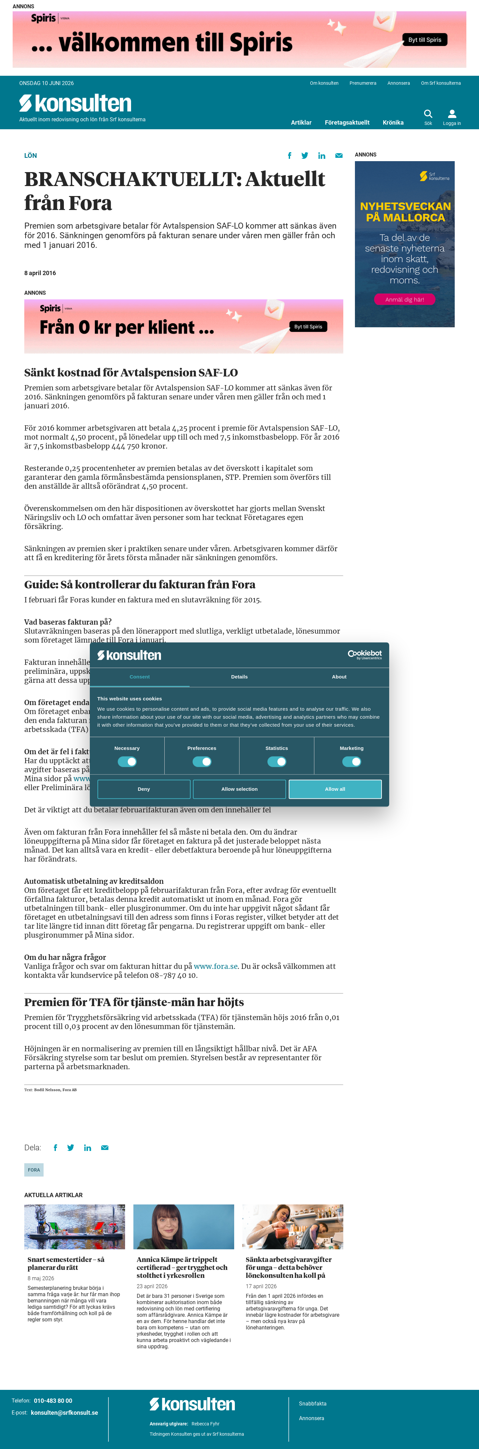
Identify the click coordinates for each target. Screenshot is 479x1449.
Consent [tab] (140, 677)
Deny (144, 789)
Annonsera (399, 83)
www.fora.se (216, 966)
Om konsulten (324, 83)
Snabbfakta (313, 1403)
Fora (34, 1170)
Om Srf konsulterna (441, 83)
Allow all (335, 789)
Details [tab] (239, 677)
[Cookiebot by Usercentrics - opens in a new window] (353, 655)
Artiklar (301, 122)
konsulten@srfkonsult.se (64, 1412)
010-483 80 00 (53, 1400)
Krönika (393, 122)
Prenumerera (363, 83)
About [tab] (339, 677)
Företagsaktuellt (347, 122)
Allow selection (239, 789)
